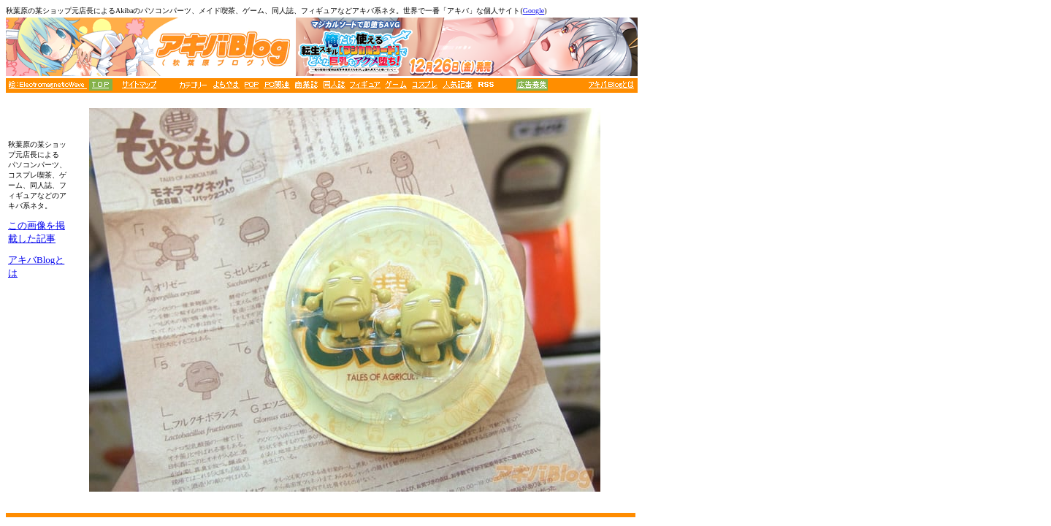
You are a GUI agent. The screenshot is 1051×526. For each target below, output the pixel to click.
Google (533, 11)
